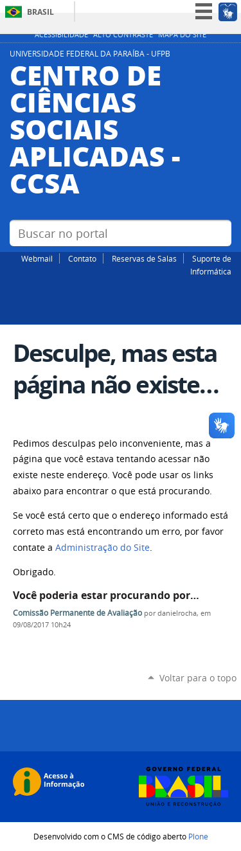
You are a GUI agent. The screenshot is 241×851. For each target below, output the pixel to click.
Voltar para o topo (198, 678)
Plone (198, 836)
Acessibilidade (61, 34)
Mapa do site (182, 34)
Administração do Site (102, 547)
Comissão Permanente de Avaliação (77, 612)
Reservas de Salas (144, 258)
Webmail (37, 258)
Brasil (40, 11)
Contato (82, 258)
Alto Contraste (123, 34)
